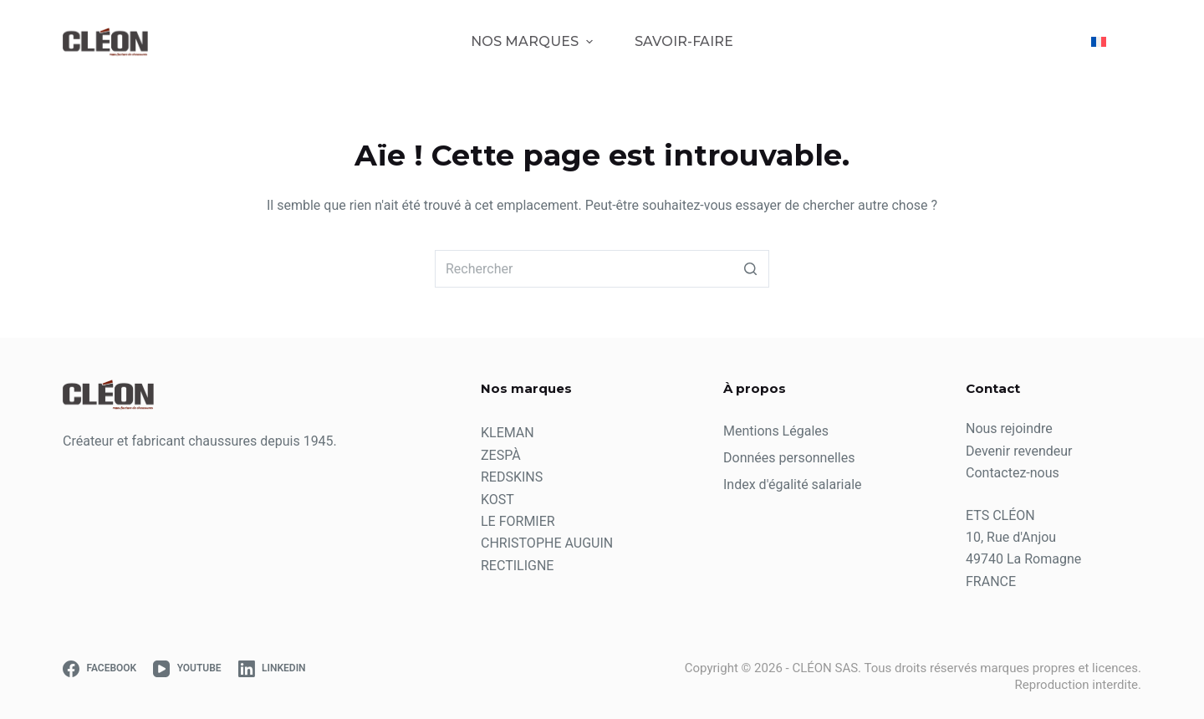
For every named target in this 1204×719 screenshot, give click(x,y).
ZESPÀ (501, 455)
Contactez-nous (1012, 473)
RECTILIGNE (517, 566)
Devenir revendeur (1019, 451)
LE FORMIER (518, 521)
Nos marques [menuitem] (533, 41)
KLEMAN (507, 433)
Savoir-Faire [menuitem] (684, 41)
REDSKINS (512, 477)
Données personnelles (789, 458)
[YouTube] (187, 668)
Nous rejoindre (1009, 428)
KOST (497, 499)
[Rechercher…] (602, 269)
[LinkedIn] (272, 668)
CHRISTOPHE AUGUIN (547, 543)
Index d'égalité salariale (792, 484)
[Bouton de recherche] (750, 269)
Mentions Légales (776, 431)
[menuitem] (1105, 42)
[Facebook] (99, 668)
